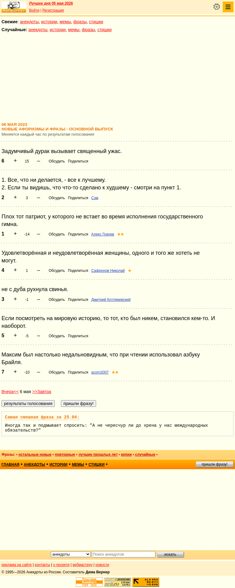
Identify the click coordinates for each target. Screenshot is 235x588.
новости (102, 565)
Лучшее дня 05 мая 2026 (51, 3)
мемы (65, 21)
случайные (145, 454)
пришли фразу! (214, 464)
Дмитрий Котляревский (110, 300)
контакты (42, 565)
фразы (80, 21)
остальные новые (34, 454)
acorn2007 (100, 372)
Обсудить (57, 161)
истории (49, 21)
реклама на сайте (17, 565)
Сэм (94, 198)
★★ (120, 234)
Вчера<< (10, 391)
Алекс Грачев (102, 234)
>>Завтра (41, 391)
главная (10, 464)
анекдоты (29, 21)
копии (126, 454)
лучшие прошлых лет (98, 454)
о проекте (61, 565)
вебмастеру (82, 565)
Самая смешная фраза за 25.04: (42, 417)
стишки (96, 21)
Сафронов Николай (108, 270)
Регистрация (53, 10)
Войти (34, 10)
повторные (65, 454)
